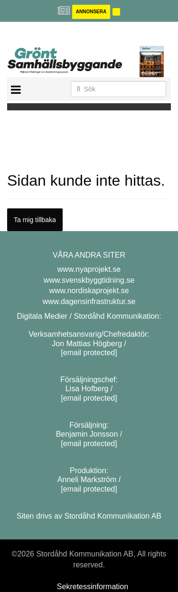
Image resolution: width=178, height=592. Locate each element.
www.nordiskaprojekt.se (89, 291)
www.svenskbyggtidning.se (89, 280)
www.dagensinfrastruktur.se (89, 301)
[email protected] (89, 353)
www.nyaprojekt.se (89, 269)
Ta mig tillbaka (35, 220)
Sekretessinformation (92, 587)
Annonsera (91, 11)
